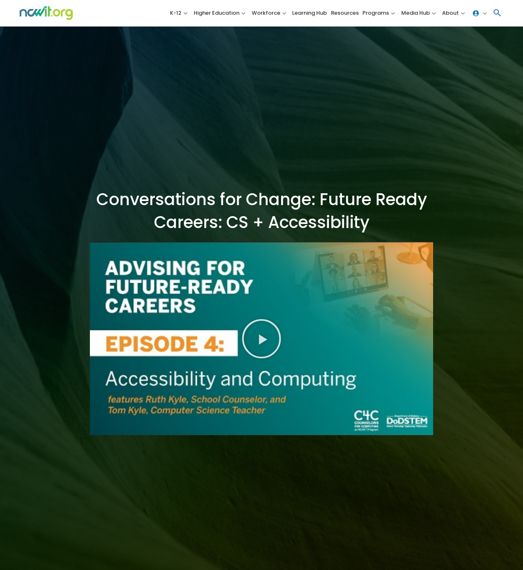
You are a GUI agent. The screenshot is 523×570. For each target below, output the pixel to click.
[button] (497, 13)
